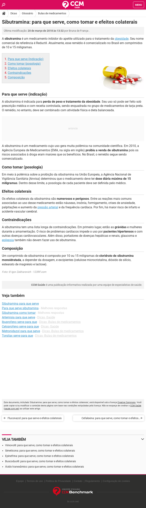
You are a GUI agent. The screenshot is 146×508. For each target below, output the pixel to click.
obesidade (122, 38)
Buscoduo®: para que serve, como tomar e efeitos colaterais (40, 461)
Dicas (13, 13)
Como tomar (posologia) (24, 63)
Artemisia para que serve (18, 317)
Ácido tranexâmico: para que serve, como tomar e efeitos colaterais (44, 466)
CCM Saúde (135, 405)
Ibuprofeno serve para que (19, 322)
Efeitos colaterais (19, 68)
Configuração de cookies (116, 481)
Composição (16, 77)
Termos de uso (35, 481)
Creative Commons (126, 402)
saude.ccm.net (12, 408)
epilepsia (8, 240)
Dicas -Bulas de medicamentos (60, 322)
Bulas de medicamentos (52, 13)
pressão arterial (47, 207)
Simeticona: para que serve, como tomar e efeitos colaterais (40, 450)
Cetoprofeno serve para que (20, 326)
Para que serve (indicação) (26, 59)
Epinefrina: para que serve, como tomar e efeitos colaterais (39, 455)
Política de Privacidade (58, 481)
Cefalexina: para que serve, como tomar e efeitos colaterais (110, 419)
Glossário (27, 13)
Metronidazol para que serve (21, 331)
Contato (78, 481)
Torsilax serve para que (17, 335)
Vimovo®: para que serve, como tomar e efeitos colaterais (39, 445)
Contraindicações (19, 73)
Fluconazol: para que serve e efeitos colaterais (35, 418)
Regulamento (92, 481)
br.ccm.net (73, 501)
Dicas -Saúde (46, 317)
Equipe (20, 481)
